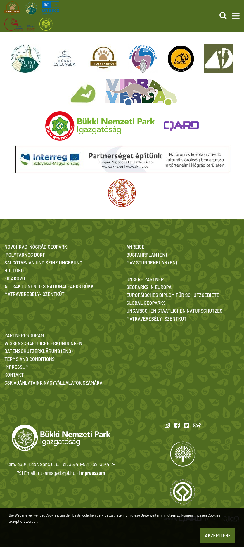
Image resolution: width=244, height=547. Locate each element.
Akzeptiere (218, 535)
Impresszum (92, 473)
